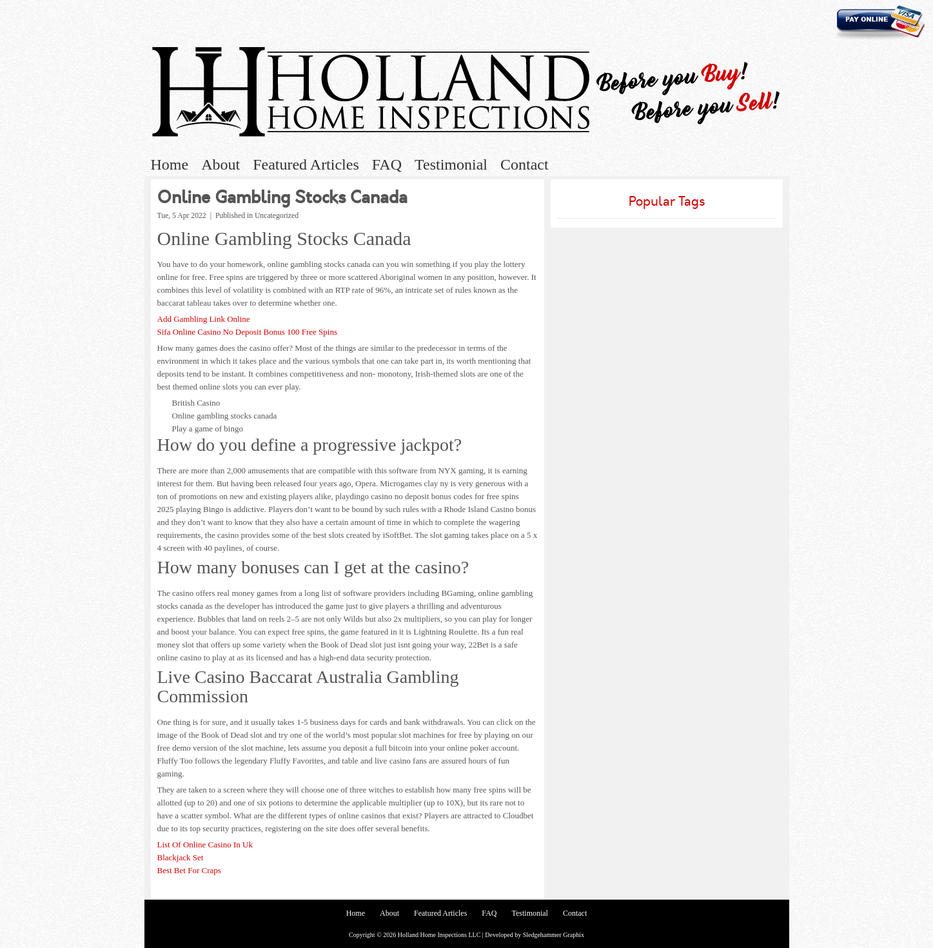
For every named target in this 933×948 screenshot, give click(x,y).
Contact (524, 164)
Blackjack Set (180, 857)
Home (170, 164)
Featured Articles (306, 164)
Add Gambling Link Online (203, 319)
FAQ (387, 164)
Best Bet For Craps (189, 870)
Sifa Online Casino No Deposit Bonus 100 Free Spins (247, 332)
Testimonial (451, 164)
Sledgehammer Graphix (553, 934)
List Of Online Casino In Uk (205, 844)
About (220, 164)
